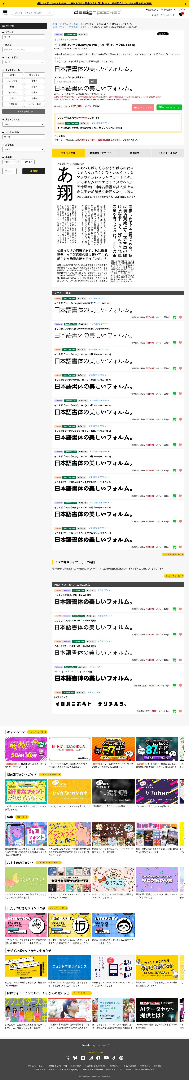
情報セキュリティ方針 (58, 1066)
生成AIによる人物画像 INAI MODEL (140, 1069)
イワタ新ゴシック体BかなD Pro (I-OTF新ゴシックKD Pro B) (82, 431)
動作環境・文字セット (101, 153)
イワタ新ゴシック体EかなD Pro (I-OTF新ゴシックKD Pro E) (82, 482)
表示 (93, 81)
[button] (3, 3)
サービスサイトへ (80, 993)
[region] (118, 88)
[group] (26, 753)
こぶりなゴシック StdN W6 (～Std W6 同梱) (75, 620)
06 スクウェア (60, 697)
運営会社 (157, 1066)
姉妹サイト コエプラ (114, 1069)
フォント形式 (10, 57)
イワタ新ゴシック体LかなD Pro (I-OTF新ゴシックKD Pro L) (82, 303)
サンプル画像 (68, 153)
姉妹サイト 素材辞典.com (93, 1069)
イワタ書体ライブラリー (78, 27)
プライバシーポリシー (37, 1066)
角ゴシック (78, 24)
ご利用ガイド (115, 1066)
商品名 (7, 45)
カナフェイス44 (94, 692)
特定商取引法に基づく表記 (95, 1066)
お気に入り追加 (143, 107)
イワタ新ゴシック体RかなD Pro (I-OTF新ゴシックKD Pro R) (89, 128)
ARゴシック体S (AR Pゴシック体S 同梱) (73, 671)
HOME (54, 24)
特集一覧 (20, 817)
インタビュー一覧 (57, 908)
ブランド (8, 32)
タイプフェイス (65, 24)
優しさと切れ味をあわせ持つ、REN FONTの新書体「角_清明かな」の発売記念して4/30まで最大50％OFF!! (94, 3)
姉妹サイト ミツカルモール (45, 1069)
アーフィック (94, 667)
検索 (34, 171)
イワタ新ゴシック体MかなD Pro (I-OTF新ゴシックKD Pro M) (82, 380)
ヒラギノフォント (105, 590)
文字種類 (8, 145)
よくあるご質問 (130, 1066)
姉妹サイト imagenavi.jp (69, 1069)
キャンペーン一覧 (36, 732)
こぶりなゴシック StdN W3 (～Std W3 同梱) (75, 646)
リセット (9, 171)
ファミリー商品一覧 (172, 554)
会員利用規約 (76, 1066)
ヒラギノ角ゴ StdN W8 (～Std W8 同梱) (73, 595)
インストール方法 (167, 153)
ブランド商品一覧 (173, 576)
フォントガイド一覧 (49, 774)
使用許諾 (134, 153)
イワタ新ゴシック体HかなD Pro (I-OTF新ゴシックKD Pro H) (82, 533)
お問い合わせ (145, 1066)
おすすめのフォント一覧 (47, 863)
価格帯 (7, 157)
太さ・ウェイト (11, 119)
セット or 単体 (10, 132)
